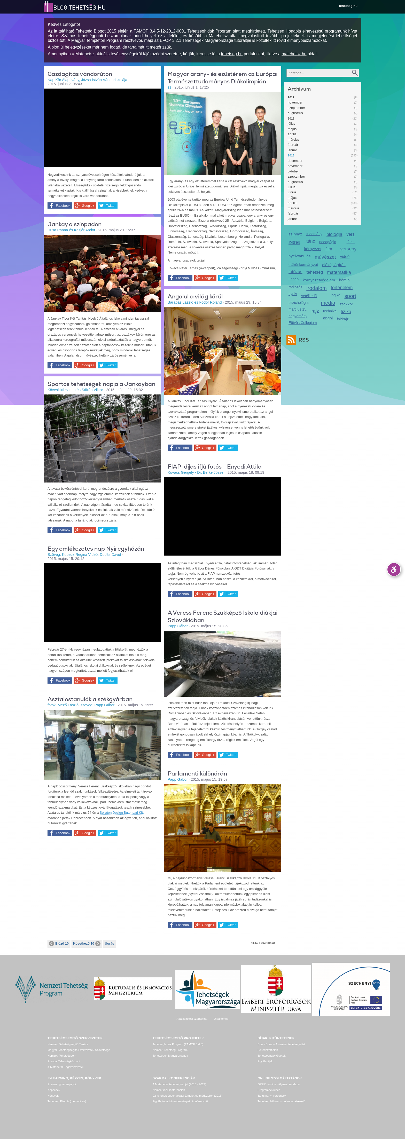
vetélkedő (309, 296)
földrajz (342, 319)
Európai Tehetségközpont (64, 1061)
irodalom (316, 288)
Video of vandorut (102, 127)
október (293, 171)
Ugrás (109, 943)
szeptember (296, 108)
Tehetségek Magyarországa (170, 1055)
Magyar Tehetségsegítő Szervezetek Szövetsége (79, 1049)
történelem (342, 287)
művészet (325, 257)
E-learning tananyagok (62, 1084)
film (328, 249)
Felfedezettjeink (268, 1049)
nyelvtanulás (299, 256)
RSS (302, 340)
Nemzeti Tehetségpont (62, 1055)
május (292, 129)
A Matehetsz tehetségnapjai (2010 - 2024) (179, 1084)
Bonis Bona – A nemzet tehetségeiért (281, 1044)
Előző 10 (59, 943)
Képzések (54, 1089)
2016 (291, 118)
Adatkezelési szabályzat (191, 1018)
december (295, 161)
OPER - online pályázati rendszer (279, 1084)
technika (330, 311)
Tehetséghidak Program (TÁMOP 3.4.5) (178, 1044)
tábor (351, 242)
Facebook (63, 206)
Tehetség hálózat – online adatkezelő (281, 1101)
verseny (348, 248)
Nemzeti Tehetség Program (170, 1049)
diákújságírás (334, 265)
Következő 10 (86, 943)
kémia (344, 280)
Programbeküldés (269, 1089)
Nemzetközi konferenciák (169, 1089)
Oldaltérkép (221, 1018)
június (292, 192)
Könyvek (53, 1095)
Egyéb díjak (265, 1061)
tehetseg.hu (348, 6)
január (292, 150)
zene (294, 242)
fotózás (295, 271)
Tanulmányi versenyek (272, 1095)
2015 (291, 155)
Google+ (87, 206)
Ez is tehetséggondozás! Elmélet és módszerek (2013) (188, 1095)
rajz (315, 311)
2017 (291, 97)
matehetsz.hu (294, 54)
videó (345, 256)
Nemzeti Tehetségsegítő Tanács (68, 1044)
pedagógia (327, 242)
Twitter (110, 206)
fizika (346, 311)
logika (335, 295)
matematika (339, 272)
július (291, 123)
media (328, 303)
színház (295, 234)
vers (351, 234)
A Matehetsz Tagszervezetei (65, 1067)
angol (328, 318)
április (292, 134)
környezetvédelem (319, 280)
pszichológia (298, 302)
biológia (334, 234)
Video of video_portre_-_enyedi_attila (222, 516)
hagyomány (298, 316)
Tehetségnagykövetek (271, 1055)
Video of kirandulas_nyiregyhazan (102, 602)
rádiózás (295, 287)
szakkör (346, 304)
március (293, 139)
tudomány (314, 234)
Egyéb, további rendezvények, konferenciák (180, 1101)
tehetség (315, 272)
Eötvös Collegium (303, 323)
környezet (312, 249)
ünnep (294, 279)
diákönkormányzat (303, 265)
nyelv (293, 294)
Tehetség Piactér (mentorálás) (67, 1101)
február (293, 145)
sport (350, 296)
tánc (310, 241)
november (295, 102)
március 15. (298, 309)
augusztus (295, 113)
